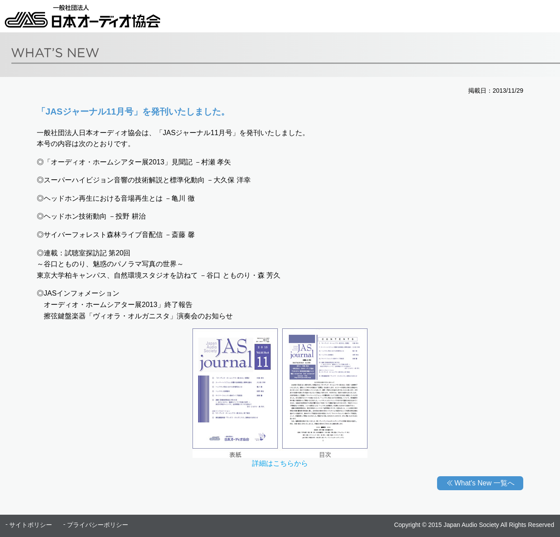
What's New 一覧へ (484, 483)
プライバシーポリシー (97, 524)
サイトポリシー (30, 524)
